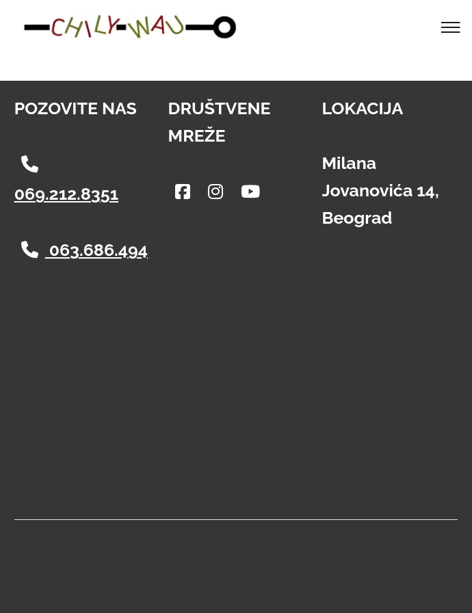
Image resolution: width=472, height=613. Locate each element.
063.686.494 (84, 249)
